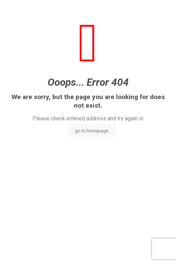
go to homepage (91, 130)
